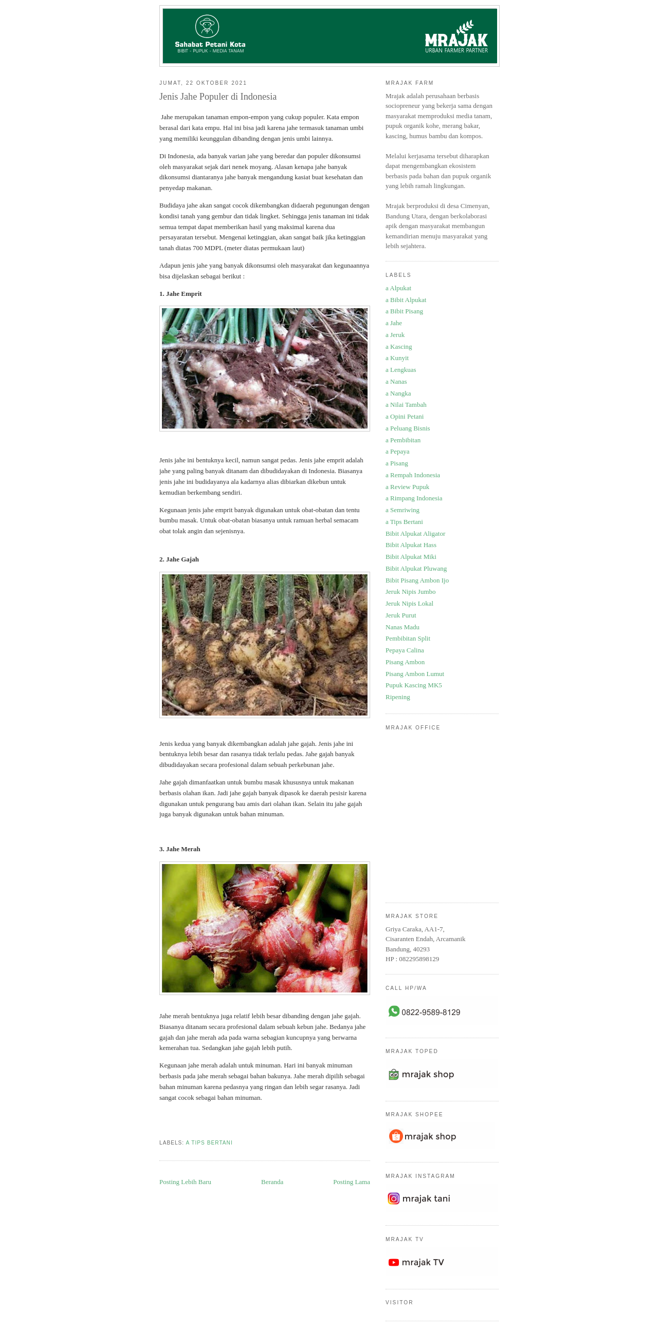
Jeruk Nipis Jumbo (411, 591)
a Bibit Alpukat (406, 300)
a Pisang (397, 463)
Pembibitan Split (408, 638)
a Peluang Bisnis (408, 428)
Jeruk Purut (401, 615)
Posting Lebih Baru (185, 1182)
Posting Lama (351, 1182)
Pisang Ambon (405, 662)
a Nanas (396, 381)
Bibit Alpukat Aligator (415, 533)
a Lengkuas (401, 369)
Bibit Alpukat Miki (411, 556)
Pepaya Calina (405, 650)
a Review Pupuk (407, 487)
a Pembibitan (403, 440)
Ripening (398, 697)
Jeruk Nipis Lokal (409, 603)
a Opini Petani (405, 416)
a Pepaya (398, 451)
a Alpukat (398, 288)
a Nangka (398, 393)
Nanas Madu (402, 627)
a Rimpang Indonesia (414, 498)
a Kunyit (397, 358)
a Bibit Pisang (404, 311)
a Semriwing (402, 510)
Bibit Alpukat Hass (411, 545)
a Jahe (394, 323)
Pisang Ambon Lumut (415, 674)
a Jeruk (395, 335)
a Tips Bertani (209, 1143)
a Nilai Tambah (406, 404)
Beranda (272, 1182)
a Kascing (399, 346)
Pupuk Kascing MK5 (414, 685)
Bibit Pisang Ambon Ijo (417, 580)
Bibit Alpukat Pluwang (416, 568)
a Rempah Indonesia (413, 475)
